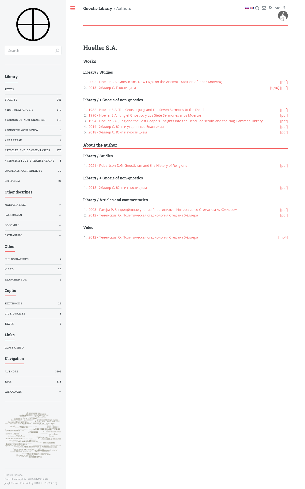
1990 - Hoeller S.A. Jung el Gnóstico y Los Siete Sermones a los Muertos (145, 115)
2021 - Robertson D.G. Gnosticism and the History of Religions (137, 165)
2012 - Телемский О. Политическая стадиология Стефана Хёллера (143, 215)
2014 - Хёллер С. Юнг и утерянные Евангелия (126, 126)
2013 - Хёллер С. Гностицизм (112, 87)
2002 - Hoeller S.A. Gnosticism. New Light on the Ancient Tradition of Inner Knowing (155, 81)
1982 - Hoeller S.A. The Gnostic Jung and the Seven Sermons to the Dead (146, 109)
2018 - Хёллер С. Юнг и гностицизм (117, 132)
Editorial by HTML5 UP (33, 483)
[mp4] (283, 237)
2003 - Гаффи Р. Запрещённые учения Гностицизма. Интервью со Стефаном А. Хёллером (162, 209)
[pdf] (284, 81)
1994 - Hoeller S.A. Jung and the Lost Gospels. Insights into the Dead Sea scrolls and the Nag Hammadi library (175, 120)
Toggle (73, 8)
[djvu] (274, 87)
